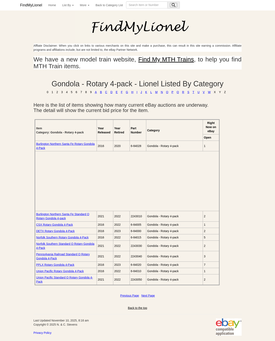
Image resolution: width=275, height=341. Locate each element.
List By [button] (68, 5)
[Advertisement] (82, 181)
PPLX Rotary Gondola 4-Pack (55, 264)
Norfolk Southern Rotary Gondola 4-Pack (62, 237)
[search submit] (173, 5)
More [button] (84, 5)
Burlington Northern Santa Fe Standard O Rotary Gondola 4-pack (62, 216)
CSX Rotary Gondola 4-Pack (54, 224)
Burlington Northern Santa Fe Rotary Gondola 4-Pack (65, 146)
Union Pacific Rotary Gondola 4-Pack (60, 271)
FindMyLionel (31, 5)
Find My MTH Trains (166, 59)
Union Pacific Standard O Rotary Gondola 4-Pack (64, 279)
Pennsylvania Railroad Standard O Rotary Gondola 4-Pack (63, 256)
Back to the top (137, 308)
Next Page (148, 295)
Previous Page (129, 295)
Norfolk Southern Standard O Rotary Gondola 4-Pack (65, 246)
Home (52, 5)
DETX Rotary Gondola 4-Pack (55, 231)
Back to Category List (109, 5)
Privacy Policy (42, 332)
